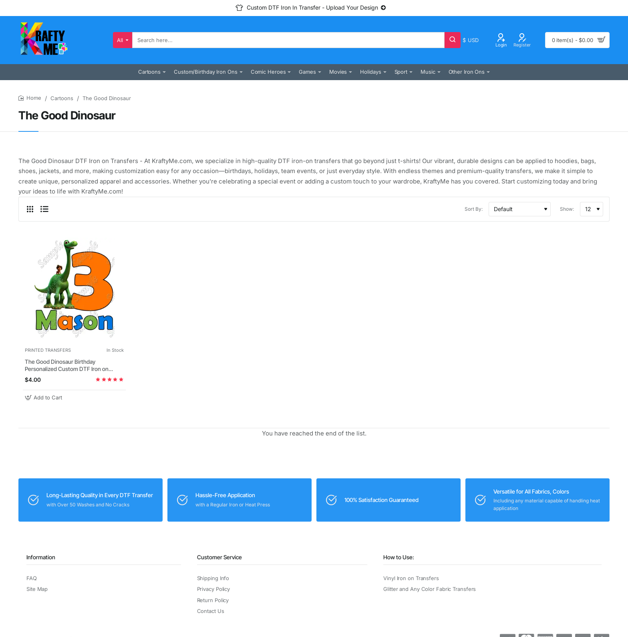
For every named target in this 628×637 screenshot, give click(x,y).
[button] (44, 398)
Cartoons (61, 98)
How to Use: (398, 557)
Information (40, 557)
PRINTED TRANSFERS (48, 350)
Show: (567, 209)
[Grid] (30, 209)
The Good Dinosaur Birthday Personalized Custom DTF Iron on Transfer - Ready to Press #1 (67, 365)
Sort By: (474, 209)
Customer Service (219, 557)
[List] (44, 209)
